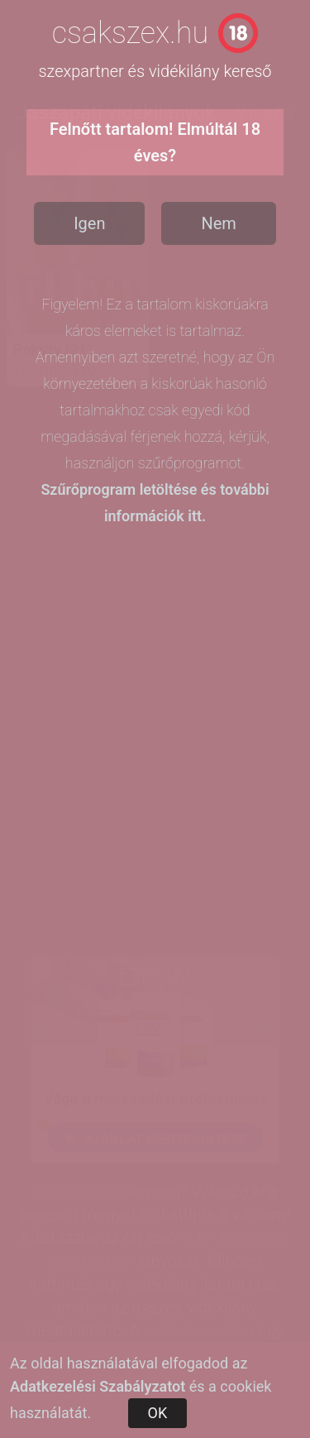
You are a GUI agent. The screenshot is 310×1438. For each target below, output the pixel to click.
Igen (89, 223)
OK (158, 1412)
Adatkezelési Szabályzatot (97, 1386)
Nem (218, 223)
